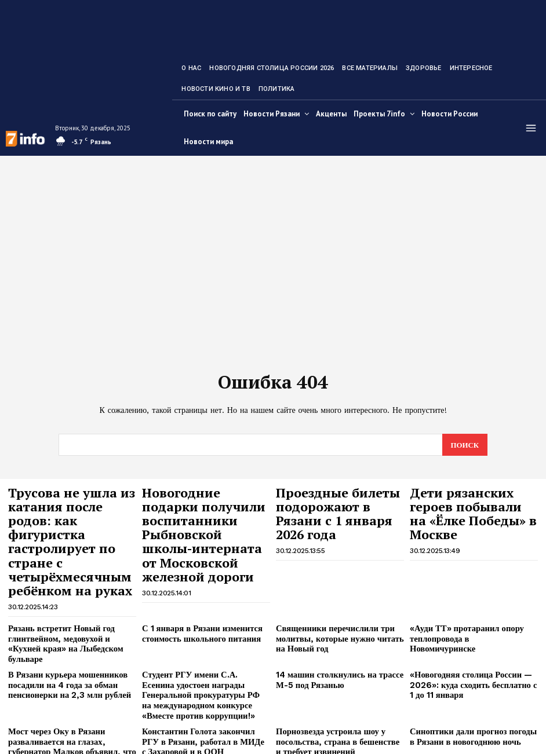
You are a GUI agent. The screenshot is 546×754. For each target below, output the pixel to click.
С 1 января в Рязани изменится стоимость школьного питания (196, 596)
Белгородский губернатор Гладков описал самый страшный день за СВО (201, 717)
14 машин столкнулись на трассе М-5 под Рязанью (333, 629)
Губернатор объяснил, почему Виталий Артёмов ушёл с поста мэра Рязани (72, 717)
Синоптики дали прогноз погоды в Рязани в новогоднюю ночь (470, 680)
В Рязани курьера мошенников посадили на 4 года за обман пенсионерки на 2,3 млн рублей (63, 633)
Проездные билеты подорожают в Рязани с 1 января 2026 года (337, 501)
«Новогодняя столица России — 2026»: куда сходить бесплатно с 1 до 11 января (469, 633)
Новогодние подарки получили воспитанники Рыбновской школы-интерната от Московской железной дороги (201, 523)
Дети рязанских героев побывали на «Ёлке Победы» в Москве (470, 501)
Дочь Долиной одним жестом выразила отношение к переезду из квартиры (336, 717)
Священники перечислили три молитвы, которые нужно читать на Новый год (338, 600)
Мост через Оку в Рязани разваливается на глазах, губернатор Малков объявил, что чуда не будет (71, 684)
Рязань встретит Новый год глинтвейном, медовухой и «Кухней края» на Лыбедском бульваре (68, 600)
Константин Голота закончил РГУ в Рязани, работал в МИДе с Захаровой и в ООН (204, 684)
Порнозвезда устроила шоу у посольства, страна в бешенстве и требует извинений (334, 684)
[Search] (464, 444)
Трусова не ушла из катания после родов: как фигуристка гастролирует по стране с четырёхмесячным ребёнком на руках (69, 517)
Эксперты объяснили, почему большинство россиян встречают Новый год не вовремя (466, 717)
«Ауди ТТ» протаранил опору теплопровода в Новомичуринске (468, 596)
